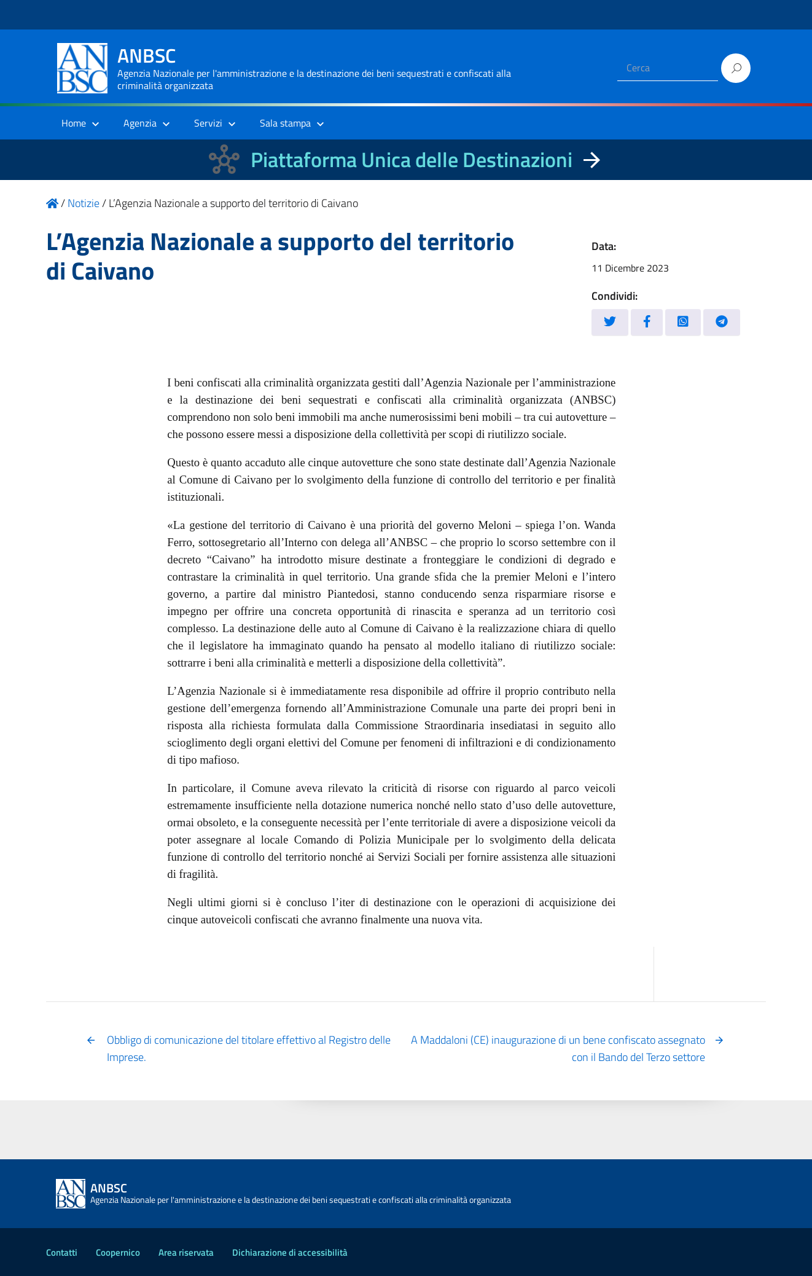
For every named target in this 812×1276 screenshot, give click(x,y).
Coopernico (118, 1252)
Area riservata (186, 1252)
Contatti (61, 1252)
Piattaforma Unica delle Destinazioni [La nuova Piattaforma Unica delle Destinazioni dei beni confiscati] (411, 159)
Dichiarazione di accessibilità (290, 1252)
